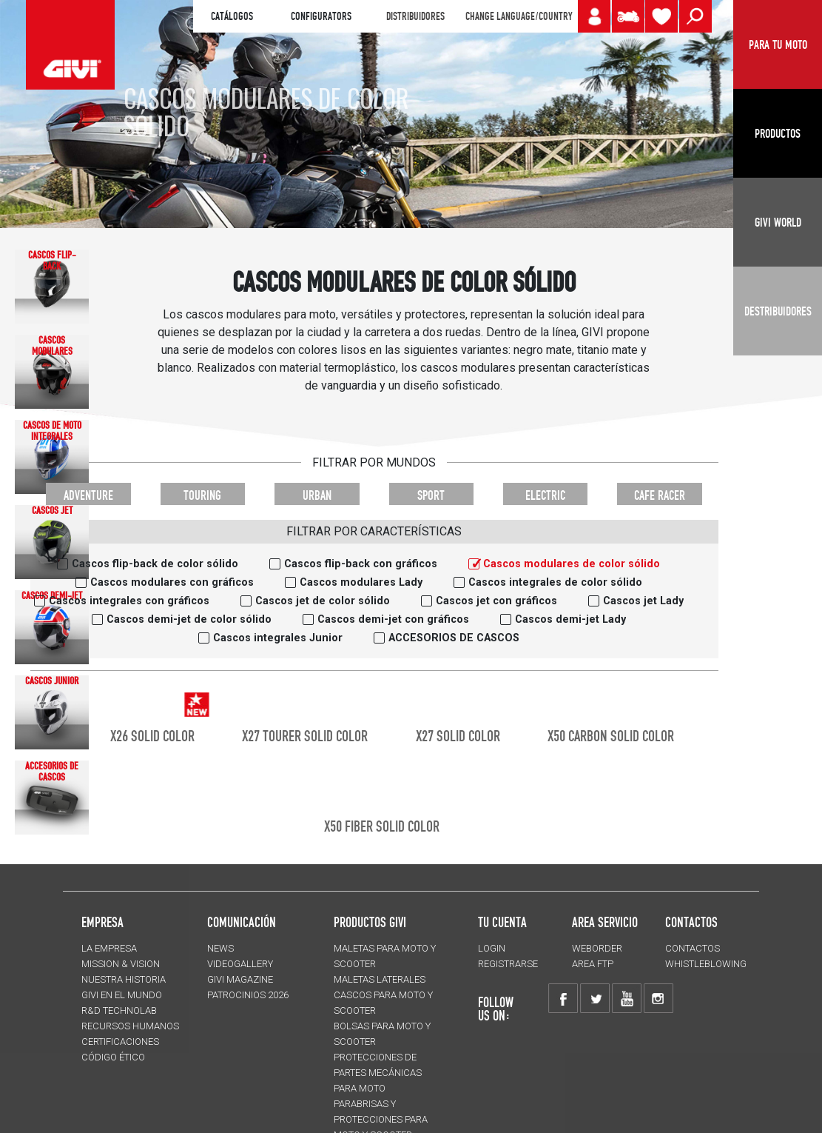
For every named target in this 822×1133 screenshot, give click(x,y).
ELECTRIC (545, 495)
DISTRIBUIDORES (415, 16)
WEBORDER (597, 948)
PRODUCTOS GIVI (370, 922)
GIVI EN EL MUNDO (121, 994)
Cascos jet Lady (643, 601)
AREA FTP (592, 963)
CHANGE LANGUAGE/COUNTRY (518, 16)
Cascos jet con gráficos (496, 601)
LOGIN (491, 948)
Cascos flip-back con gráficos (360, 564)
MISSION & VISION (120, 963)
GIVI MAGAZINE (240, 979)
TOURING (202, 495)
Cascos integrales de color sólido (555, 582)
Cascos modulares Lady (361, 582)
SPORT (431, 495)
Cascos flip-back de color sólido (155, 564)
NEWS (220, 948)
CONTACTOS (692, 948)
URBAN (317, 495)
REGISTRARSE (508, 963)
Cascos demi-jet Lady (570, 619)
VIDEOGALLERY (240, 963)
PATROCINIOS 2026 (248, 994)
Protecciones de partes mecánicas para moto (378, 1073)
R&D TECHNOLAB (119, 1010)
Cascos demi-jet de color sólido (189, 619)
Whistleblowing (706, 963)
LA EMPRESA (109, 948)
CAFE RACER (659, 495)
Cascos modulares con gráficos (172, 582)
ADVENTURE (88, 495)
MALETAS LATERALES (379, 979)
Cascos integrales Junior (278, 638)
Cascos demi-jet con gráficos (393, 619)
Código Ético (113, 1057)
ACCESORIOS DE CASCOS (453, 638)
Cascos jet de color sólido (322, 601)
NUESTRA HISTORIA (123, 979)
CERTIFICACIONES (120, 1041)
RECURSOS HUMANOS (130, 1026)
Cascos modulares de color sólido (571, 564)
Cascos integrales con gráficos (129, 601)
